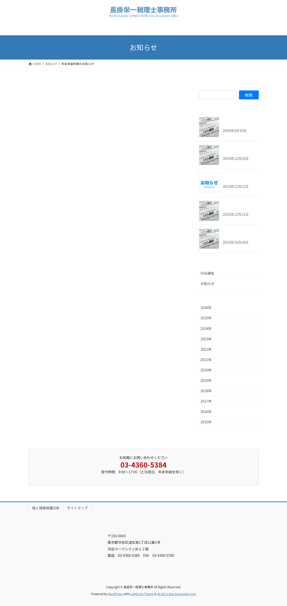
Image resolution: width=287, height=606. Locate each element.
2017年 (206, 401)
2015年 (206, 421)
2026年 (206, 307)
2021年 (206, 359)
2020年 (206, 370)
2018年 (206, 390)
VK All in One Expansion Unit (176, 594)
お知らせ (207, 283)
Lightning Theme (142, 594)
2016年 (206, 411)
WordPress (115, 594)
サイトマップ (77, 507)
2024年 (206, 328)
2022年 (206, 349)
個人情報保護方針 (46, 507)
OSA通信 (207, 273)
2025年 (206, 317)
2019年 (206, 380)
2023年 (206, 338)
